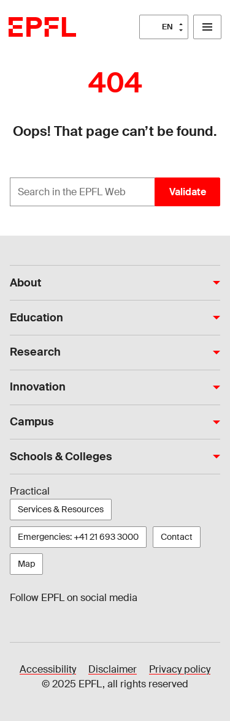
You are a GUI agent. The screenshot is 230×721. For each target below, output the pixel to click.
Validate (187, 191)
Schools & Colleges (61, 456)
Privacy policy (179, 669)
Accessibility (48, 669)
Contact (177, 536)
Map (26, 563)
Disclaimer (112, 669)
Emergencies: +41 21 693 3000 (78, 536)
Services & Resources (61, 509)
